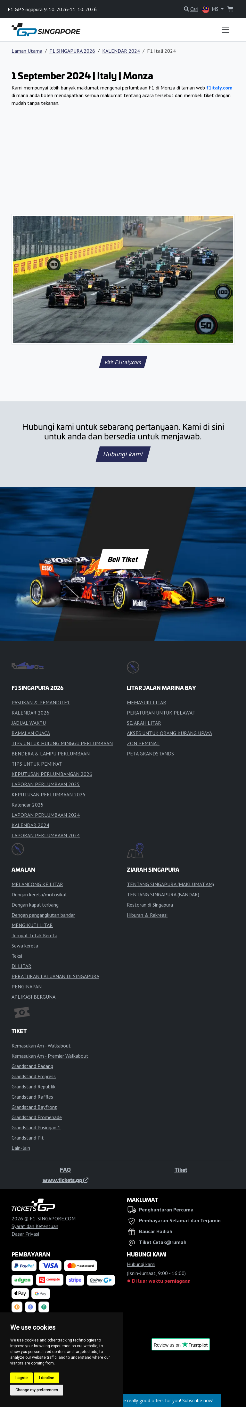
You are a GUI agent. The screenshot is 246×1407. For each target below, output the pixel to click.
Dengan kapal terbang (35, 904)
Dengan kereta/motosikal (39, 894)
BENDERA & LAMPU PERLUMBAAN (51, 753)
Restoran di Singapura (150, 904)
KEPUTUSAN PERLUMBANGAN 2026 (52, 774)
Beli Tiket (123, 559)
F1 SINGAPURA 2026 (72, 51)
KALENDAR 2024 (121, 51)
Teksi (17, 956)
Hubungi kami (123, 454)
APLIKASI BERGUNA (33, 996)
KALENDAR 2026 (30, 712)
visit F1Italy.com (123, 362)
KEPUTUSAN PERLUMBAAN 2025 (49, 794)
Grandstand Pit (28, 1137)
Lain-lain (21, 1148)
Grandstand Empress (34, 1076)
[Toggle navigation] (225, 29)
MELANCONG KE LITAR (37, 884)
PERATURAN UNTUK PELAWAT (161, 712)
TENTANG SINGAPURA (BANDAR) (163, 894)
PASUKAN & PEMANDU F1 (41, 702)
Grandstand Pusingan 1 (36, 1127)
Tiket (181, 1169)
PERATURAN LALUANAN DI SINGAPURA (55, 976)
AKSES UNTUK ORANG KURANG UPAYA (169, 733)
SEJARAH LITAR (144, 723)
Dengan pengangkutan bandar (43, 915)
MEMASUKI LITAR (146, 702)
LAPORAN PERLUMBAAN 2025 (46, 784)
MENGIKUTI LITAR (32, 925)
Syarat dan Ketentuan (35, 1226)
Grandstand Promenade (37, 1117)
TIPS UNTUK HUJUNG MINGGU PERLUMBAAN (62, 743)
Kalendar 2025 (28, 804)
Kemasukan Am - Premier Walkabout (50, 1056)
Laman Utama (27, 51)
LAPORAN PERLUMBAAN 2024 (46, 815)
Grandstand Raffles (32, 1097)
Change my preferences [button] (36, 1390)
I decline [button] (46, 1378)
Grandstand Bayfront (34, 1107)
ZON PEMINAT (143, 743)
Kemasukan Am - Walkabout (41, 1045)
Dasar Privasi (25, 1234)
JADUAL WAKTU (29, 723)
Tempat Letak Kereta (34, 935)
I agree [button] (21, 1378)
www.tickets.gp (65, 1180)
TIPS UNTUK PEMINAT (37, 764)
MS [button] (211, 9)
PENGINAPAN (27, 986)
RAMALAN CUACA (31, 733)
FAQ (65, 1169)
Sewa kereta (25, 945)
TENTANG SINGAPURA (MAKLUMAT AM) (170, 884)
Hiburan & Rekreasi (147, 915)
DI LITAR (21, 966)
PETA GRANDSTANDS (150, 753)
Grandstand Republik (33, 1086)
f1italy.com (219, 87)
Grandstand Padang (32, 1066)
